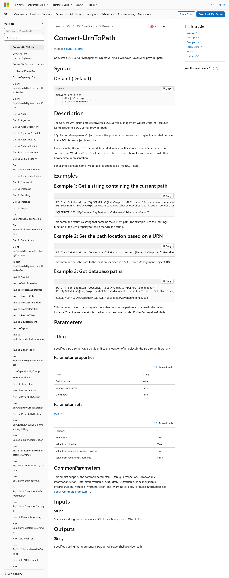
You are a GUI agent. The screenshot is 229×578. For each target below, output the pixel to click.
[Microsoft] (6, 4)
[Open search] (212, 5)
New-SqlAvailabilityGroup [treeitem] (26, 396)
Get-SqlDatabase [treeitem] (22, 188)
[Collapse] (43, 23)
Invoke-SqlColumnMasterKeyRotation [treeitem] (28, 339)
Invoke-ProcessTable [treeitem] (23, 315)
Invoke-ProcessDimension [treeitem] (27, 302)
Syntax (192, 32)
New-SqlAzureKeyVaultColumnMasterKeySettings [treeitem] (28, 425)
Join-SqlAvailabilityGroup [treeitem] (26, 371)
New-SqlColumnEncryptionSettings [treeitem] (28, 506)
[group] (114, 207)
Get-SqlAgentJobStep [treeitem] (24, 139)
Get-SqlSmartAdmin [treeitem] (23, 240)
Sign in (221, 4)
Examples (193, 42)
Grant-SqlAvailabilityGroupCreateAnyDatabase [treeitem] (28, 251)
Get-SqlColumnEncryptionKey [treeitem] (26, 167)
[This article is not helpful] (217, 68)
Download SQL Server (211, 14)
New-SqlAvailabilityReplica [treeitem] (27, 414)
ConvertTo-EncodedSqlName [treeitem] (28, 64)
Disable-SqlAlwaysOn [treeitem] (24, 71)
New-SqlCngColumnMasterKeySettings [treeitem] (28, 466)
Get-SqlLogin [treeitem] (20, 208)
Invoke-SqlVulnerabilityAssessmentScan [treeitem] (28, 360)
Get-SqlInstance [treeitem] (21, 201)
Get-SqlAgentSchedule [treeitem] (25, 145)
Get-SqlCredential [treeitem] (22, 182)
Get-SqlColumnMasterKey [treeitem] (27, 176)
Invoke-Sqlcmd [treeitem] (21, 328)
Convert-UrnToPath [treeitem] (23, 47)
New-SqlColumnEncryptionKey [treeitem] (26, 478)
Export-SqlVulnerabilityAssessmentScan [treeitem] (28, 103)
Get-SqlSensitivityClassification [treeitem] (27, 217)
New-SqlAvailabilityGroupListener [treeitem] (28, 405)
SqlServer (104, 26)
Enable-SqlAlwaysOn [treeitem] (24, 77)
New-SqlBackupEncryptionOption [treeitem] (28, 437)
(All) (58, 414)
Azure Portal (186, 14)
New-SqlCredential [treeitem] (23, 538)
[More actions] (172, 26)
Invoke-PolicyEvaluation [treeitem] (25, 283)
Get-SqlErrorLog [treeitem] (21, 195)
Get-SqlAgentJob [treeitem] (22, 120)
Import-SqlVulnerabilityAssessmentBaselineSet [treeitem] (28, 266)
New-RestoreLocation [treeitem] (24, 390)
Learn (58, 26)
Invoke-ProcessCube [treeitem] (24, 296)
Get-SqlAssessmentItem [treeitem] (26, 152)
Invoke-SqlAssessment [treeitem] (25, 321)
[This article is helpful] (213, 68)
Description (193, 37)
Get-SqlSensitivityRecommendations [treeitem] (28, 229)
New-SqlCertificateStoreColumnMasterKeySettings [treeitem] (28, 450)
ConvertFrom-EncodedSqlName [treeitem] (22, 56)
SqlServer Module (73, 48)
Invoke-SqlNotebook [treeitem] (24, 349)
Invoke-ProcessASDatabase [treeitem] (27, 289)
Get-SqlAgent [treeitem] (20, 113)
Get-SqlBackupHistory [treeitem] (25, 158)
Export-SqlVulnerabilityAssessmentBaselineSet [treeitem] (28, 88)
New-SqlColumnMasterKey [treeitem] (27, 517)
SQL (68, 26)
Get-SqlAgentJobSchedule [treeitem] (27, 133)
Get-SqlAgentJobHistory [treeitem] (26, 126)
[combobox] (24, 31)
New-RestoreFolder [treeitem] (23, 384)
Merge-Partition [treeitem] (21, 377)
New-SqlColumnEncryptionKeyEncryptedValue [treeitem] (28, 491)
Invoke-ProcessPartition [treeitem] (25, 308)
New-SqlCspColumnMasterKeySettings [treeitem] (28, 549)
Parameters (194, 46)
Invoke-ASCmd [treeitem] (21, 276)
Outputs (193, 56)
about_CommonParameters (70, 491)
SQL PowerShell (85, 26)
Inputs (192, 51)
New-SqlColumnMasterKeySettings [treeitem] (28, 528)
